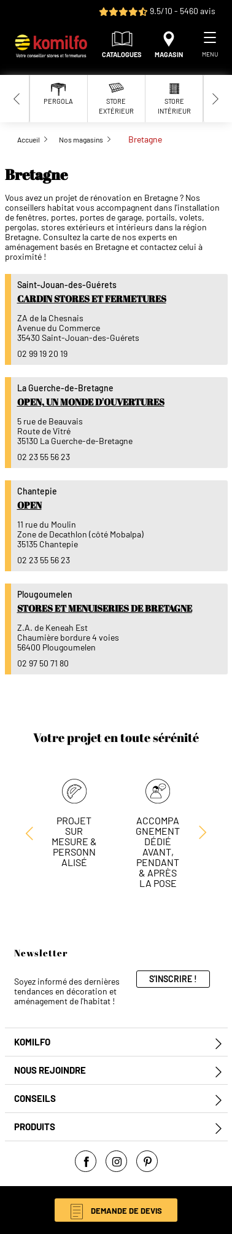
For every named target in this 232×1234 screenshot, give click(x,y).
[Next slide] (215, 98)
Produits (34, 1126)
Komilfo (32, 1042)
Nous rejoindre (50, 1070)
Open (29, 505)
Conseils (35, 1098)
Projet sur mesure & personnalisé (74, 841)
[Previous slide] (17, 98)
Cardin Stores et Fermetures (91, 298)
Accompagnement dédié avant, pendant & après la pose (158, 851)
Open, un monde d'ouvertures (90, 402)
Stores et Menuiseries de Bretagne (104, 608)
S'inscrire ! (173, 979)
